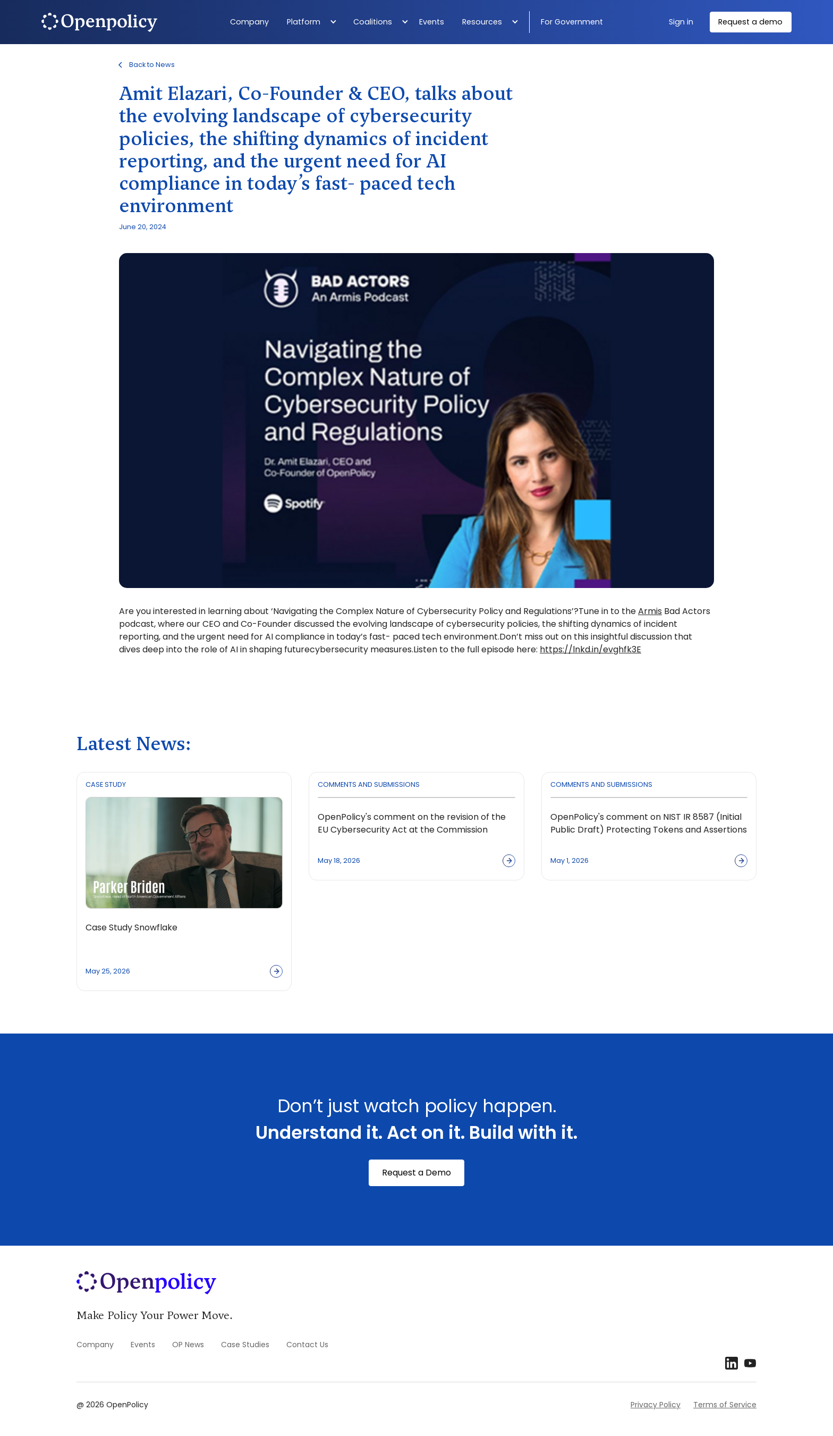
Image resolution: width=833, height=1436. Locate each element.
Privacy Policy (656, 1404)
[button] (314, 22)
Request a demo (750, 21)
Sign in (681, 21)
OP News (188, 1344)
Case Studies (245, 1344)
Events (431, 21)
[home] (125, 22)
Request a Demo (416, 1172)
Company (249, 21)
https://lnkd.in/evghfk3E (590, 649)
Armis (650, 611)
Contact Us (307, 1344)
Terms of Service (724, 1404)
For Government (572, 21)
